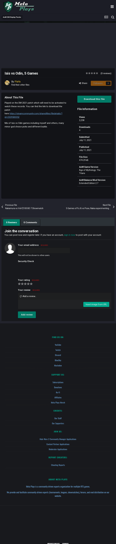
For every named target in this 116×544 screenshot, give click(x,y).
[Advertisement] (58, 43)
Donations (58, 386)
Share (83, 83)
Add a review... (28, 296)
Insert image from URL (96, 304)
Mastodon (58, 364)
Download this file (94, 99)
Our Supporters (58, 422)
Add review (27, 314)
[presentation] (40, 269)
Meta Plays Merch (58, 401)
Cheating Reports (58, 464)
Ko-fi (58, 391)
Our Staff (58, 417)
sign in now (69, 235)
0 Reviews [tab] (11, 222)
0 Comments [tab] (30, 222)
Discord (58, 354)
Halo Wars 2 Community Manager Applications (58, 438)
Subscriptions (58, 381)
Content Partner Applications (58, 443)
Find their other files (20, 85)
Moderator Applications (58, 448)
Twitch (57, 349)
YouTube (58, 344)
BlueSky (58, 359)
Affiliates (58, 396)
